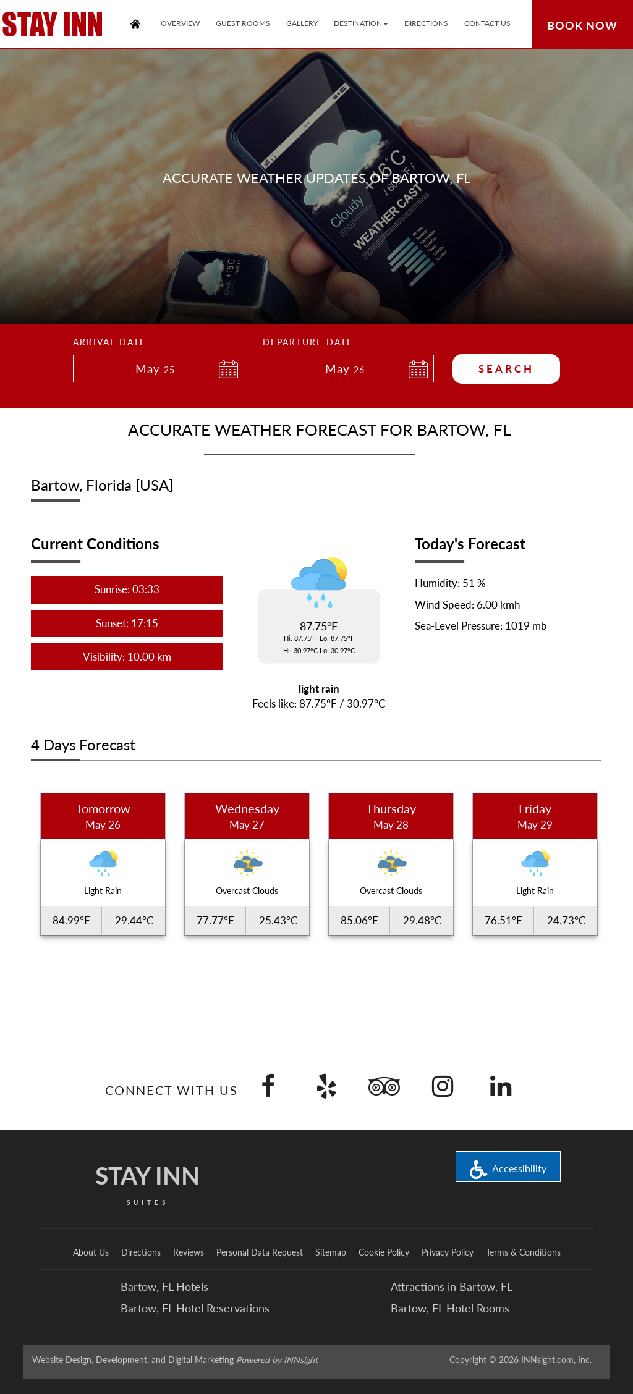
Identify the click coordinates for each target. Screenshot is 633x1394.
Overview (180, 23)
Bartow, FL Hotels (164, 1286)
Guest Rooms (243, 23)
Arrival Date (109, 342)
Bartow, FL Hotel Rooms (450, 1308)
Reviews (188, 1252)
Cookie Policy (384, 1252)
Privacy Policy (448, 1252)
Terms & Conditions (523, 1252)
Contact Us (487, 23)
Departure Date (308, 342)
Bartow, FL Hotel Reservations (195, 1308)
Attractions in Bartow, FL (451, 1286)
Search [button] (506, 368)
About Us (91, 1252)
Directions (141, 1252)
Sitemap (330, 1252)
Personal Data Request (259, 1252)
